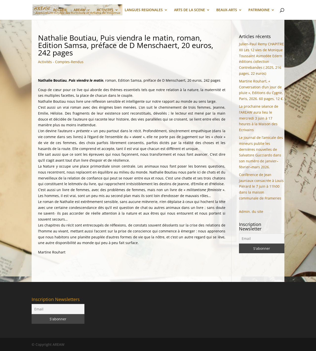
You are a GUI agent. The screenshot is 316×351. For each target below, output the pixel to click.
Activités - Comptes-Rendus (60, 61)
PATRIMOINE (259, 10)
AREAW (79, 10)
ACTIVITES (105, 10)
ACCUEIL (60, 10)
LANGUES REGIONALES (144, 10)
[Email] (261, 238)
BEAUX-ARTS (226, 10)
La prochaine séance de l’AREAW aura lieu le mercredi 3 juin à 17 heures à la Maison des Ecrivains (258, 118)
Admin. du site (251, 211)
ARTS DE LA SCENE (189, 10)
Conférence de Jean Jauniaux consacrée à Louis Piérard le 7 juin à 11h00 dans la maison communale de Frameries (261, 186)
